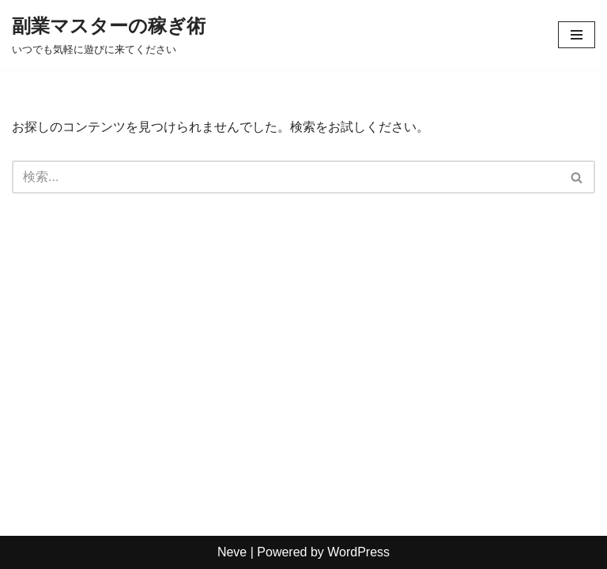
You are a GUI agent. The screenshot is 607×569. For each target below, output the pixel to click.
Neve (232, 552)
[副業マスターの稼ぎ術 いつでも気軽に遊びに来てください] (108, 34)
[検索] (286, 177)
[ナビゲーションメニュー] (576, 34)
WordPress (358, 552)
